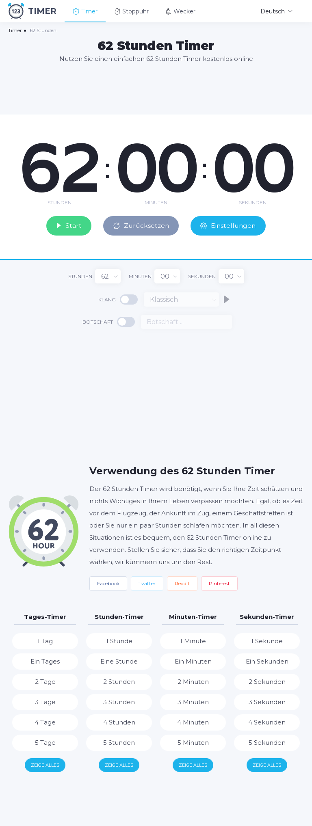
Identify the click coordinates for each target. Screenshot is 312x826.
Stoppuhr (131, 11)
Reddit (182, 583)
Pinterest (219, 583)
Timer (85, 11)
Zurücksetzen (142, 225)
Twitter (147, 583)
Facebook (108, 583)
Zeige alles (45, 765)
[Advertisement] (156, 88)
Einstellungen (231, 225)
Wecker (180, 11)
